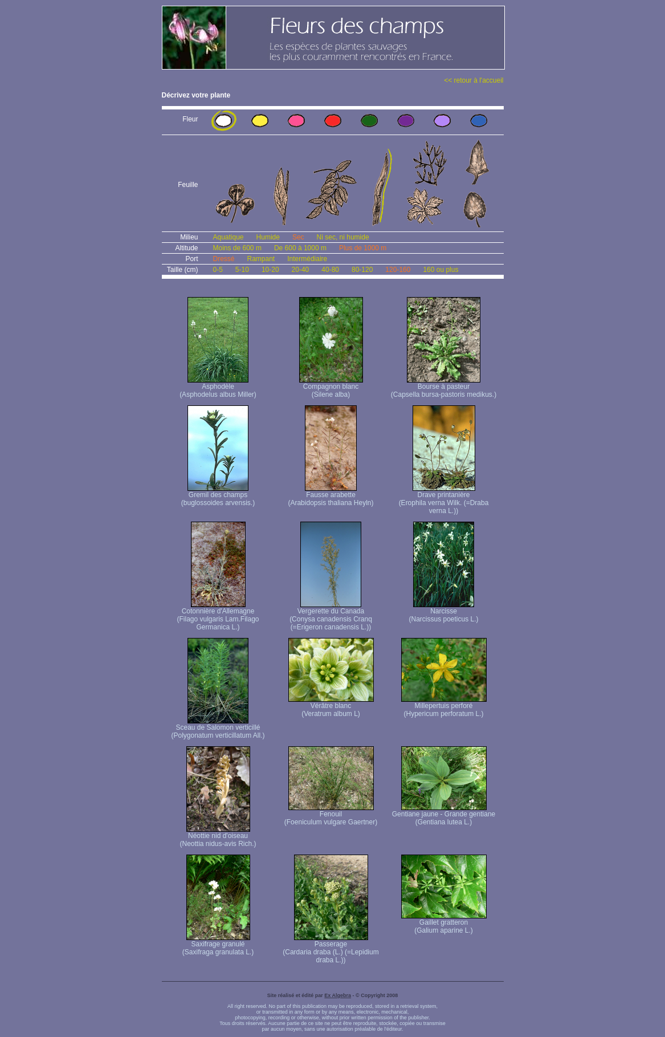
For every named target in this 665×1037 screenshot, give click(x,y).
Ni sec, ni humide (343, 237)
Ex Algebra (337, 995)
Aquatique (228, 237)
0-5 (218, 270)
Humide (268, 237)
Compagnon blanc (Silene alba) (331, 387)
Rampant (261, 259)
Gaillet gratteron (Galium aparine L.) (444, 923)
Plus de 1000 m (362, 248)
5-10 (242, 270)
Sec (298, 237)
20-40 (300, 270)
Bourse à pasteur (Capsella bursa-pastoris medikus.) (443, 387)
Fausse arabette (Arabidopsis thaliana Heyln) (330, 496)
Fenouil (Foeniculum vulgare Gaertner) (330, 815)
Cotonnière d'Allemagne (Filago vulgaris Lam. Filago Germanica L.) (218, 616)
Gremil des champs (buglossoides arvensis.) (218, 496)
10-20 (270, 270)
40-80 (330, 270)
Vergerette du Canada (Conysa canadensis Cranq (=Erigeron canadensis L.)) (330, 616)
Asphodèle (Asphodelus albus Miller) (217, 387)
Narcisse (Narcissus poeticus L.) (443, 612)
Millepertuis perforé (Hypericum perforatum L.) (444, 707)
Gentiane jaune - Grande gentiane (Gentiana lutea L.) (443, 815)
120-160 (397, 270)
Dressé (224, 259)
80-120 (362, 270)
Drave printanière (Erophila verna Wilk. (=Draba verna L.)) (444, 500)
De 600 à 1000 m (300, 248)
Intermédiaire (307, 259)
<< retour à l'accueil (473, 80)
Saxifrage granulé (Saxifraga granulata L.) (218, 945)
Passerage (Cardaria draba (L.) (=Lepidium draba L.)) (330, 949)
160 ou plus (440, 270)
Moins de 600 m (237, 248)
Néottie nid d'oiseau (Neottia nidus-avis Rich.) (217, 836)
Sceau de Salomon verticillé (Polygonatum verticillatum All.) (217, 728)
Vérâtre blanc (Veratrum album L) (331, 707)
